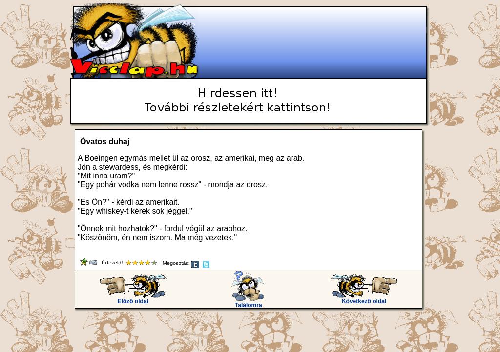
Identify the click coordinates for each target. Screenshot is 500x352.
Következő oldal (364, 298)
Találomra (248, 302)
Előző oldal (133, 298)
